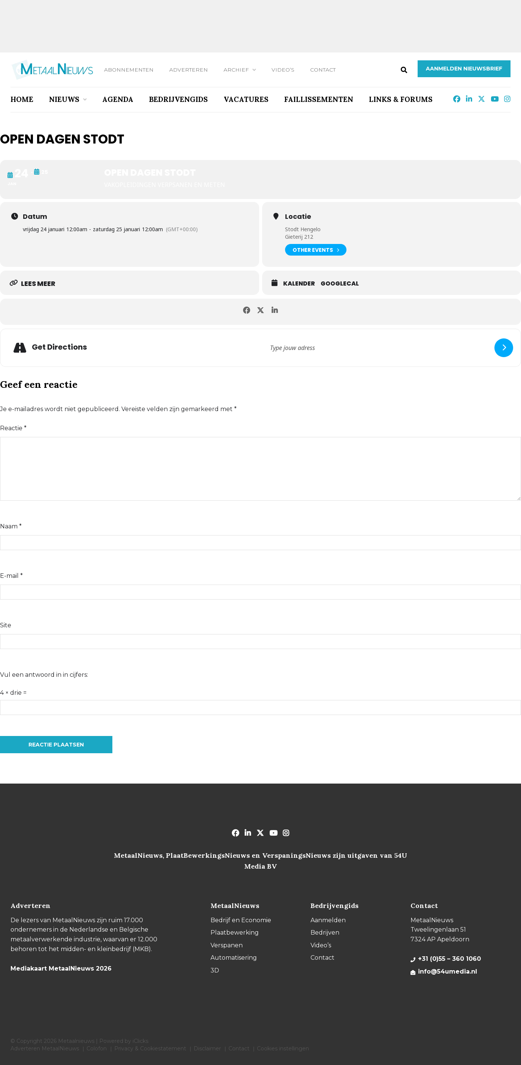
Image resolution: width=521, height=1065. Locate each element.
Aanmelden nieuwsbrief (464, 68)
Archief (236, 69)
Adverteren (188, 69)
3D (214, 970)
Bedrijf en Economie (240, 919)
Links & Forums (401, 99)
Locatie (298, 216)
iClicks (140, 1041)
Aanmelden (328, 919)
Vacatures (246, 99)
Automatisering (233, 957)
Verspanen (226, 945)
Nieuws (64, 99)
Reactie (13, 428)
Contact (323, 69)
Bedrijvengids (178, 99)
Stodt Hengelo (303, 229)
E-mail (11, 575)
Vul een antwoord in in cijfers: (44, 674)
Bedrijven (325, 932)
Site (5, 625)
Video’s (283, 69)
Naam (11, 526)
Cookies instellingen (283, 1048)
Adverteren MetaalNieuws (44, 1048)
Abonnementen (129, 69)
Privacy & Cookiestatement (150, 1048)
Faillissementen (318, 99)
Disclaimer (207, 1048)
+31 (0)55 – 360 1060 (449, 958)
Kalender (299, 283)
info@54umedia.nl (447, 971)
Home (21, 99)
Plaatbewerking (234, 932)
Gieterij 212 (299, 236)
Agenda (117, 99)
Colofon (97, 1048)
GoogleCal (340, 283)
